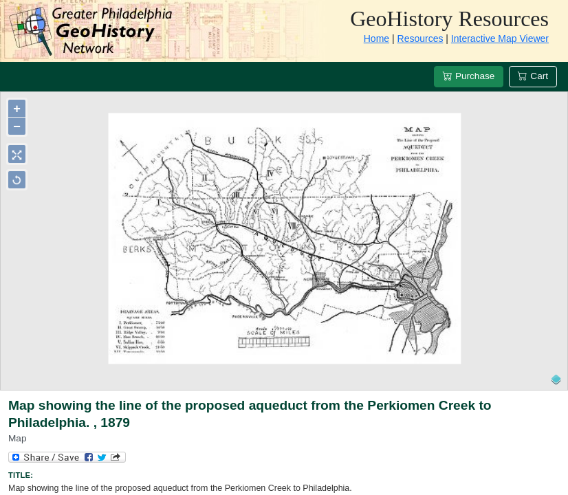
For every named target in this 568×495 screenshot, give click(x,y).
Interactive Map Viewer (500, 38)
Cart (533, 76)
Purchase (468, 76)
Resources (420, 38)
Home (376, 38)
